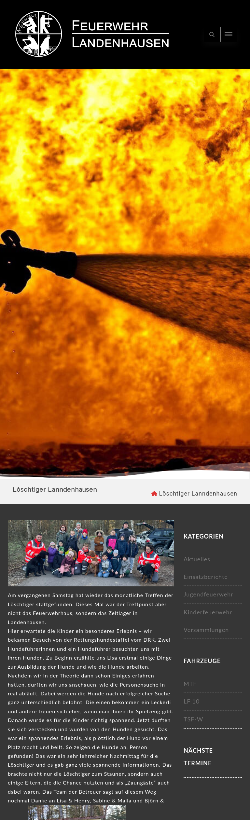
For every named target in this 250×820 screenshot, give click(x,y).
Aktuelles (197, 559)
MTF (190, 683)
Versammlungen (206, 629)
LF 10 (192, 701)
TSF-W (193, 719)
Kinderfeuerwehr (208, 612)
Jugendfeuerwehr (208, 594)
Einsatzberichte (206, 576)
